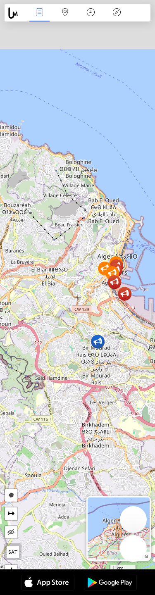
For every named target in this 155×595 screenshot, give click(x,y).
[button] (125, 294)
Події (39, 13)
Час (90, 13)
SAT (13, 552)
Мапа (65, 13)
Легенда (116, 13)
